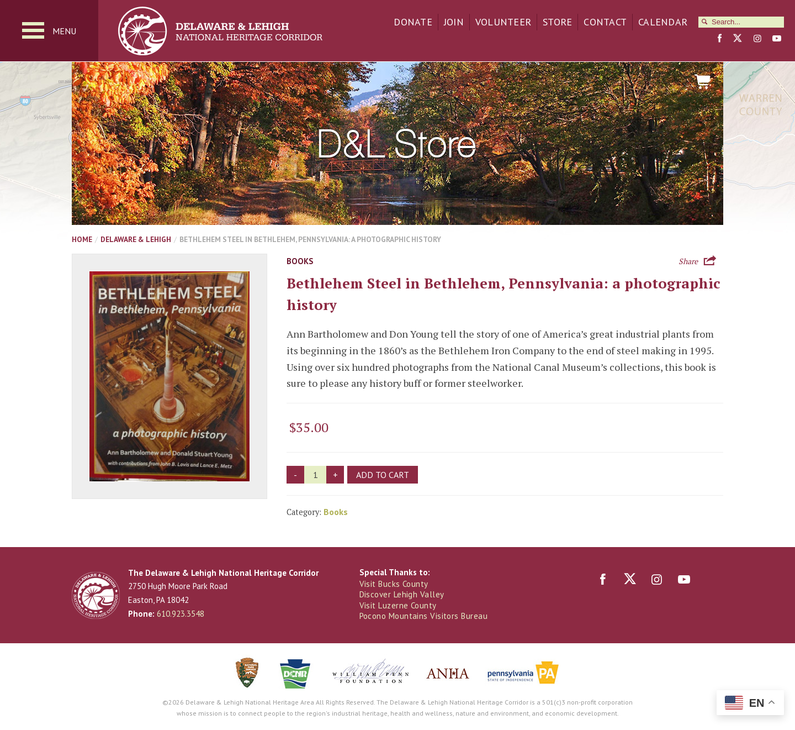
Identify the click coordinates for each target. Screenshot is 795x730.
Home (82, 239)
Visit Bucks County (393, 584)
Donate (413, 21)
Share (688, 260)
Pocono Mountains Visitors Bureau (423, 616)
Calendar (662, 21)
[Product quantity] (315, 475)
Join (454, 21)
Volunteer (503, 21)
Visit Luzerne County (398, 605)
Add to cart (382, 474)
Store (557, 21)
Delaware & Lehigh (135, 239)
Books (300, 261)
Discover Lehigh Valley (401, 594)
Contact (605, 21)
